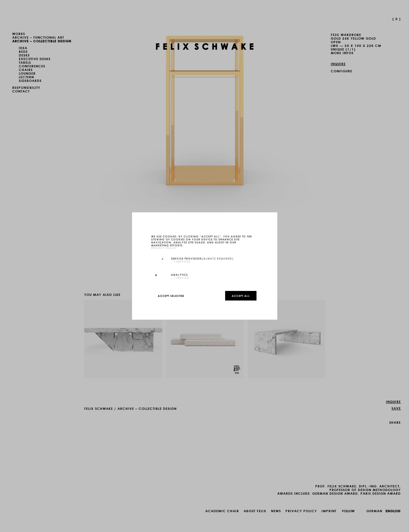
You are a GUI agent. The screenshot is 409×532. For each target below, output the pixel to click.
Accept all (241, 296)
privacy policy (164, 248)
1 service (180, 277)
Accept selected (171, 296)
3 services (180, 261)
